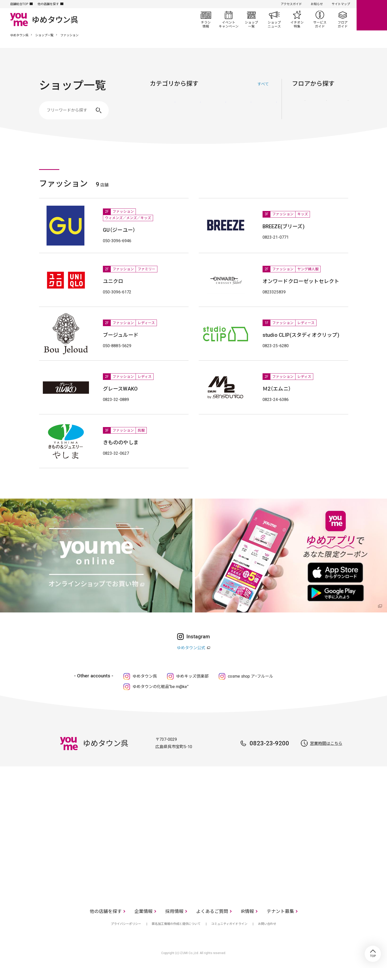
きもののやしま (121, 442)
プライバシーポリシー (126, 924)
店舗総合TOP (19, 4)
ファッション (162, 107)
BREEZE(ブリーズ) (284, 226)
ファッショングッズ (187, 107)
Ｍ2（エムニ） (277, 389)
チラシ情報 (205, 19)
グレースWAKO (120, 389)
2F (320, 107)
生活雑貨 (213, 107)
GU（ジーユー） (119, 230)
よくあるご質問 (212, 911)
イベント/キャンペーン (228, 19)
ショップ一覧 (251, 19)
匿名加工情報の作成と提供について (176, 924)
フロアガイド (342, 19)
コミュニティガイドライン (229, 924)
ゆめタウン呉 (19, 35)
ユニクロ (113, 281)
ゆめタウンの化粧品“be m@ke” (161, 686)
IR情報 (247, 911)
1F (298, 107)
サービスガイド (319, 19)
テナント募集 (280, 911)
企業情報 (143, 911)
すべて (263, 84)
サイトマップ (341, 4)
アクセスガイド (291, 4)
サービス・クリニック (264, 107)
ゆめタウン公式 (191, 647)
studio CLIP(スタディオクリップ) (301, 335)
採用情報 (174, 911)
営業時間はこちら (326, 743)
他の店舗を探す (48, 4)
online (372, 15)
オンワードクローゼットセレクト (301, 281)
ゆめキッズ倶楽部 (192, 676)
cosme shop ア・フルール (250, 676)
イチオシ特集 (297, 19)
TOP (373, 954)
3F (341, 107)
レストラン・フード (238, 107)
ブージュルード (120, 335)
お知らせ (317, 4)
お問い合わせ (267, 924)
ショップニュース (274, 19)
